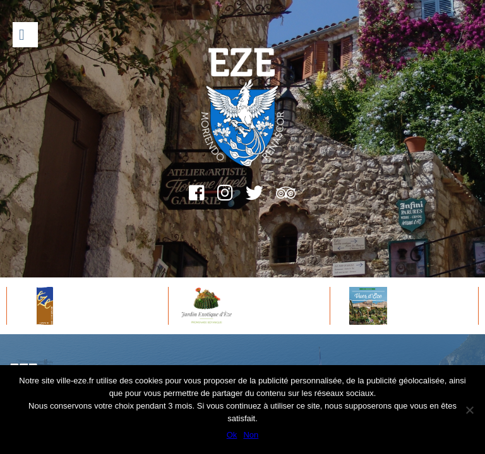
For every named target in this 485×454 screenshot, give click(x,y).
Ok (232, 434)
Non (250, 434)
